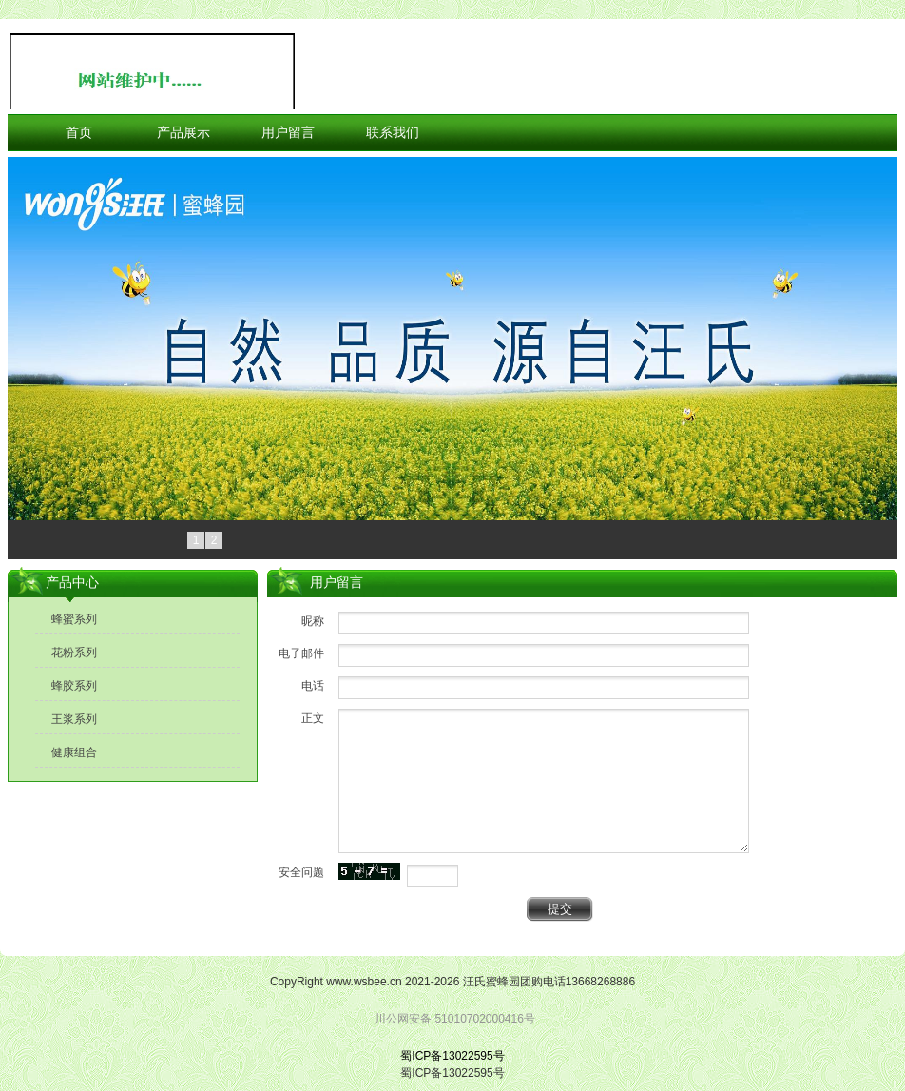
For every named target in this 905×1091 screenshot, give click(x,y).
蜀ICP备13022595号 (452, 1055)
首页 (79, 132)
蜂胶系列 (74, 685)
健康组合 (74, 752)
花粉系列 (74, 652)
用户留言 (288, 132)
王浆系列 (74, 719)
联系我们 (392, 132)
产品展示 (183, 132)
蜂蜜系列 (74, 619)
